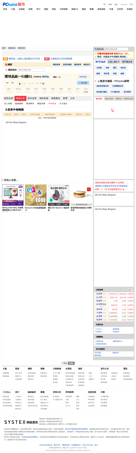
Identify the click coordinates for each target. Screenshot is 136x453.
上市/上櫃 (56, 373)
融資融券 (19, 103)
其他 (77, 403)
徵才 (96, 445)
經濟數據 (104, 406)
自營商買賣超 (7, 406)
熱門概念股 (127, 62)
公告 (72, 98)
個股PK (74, 9)
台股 (67, 400)
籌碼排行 (18, 406)
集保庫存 (30, 103)
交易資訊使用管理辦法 (30, 437)
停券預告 (104, 376)
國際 (77, 396)
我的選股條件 (128, 379)
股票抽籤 (104, 382)
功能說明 (115, 353)
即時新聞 (70, 392)
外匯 (111, 9)
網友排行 (18, 409)
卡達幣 (99, 313)
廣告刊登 (57, 445)
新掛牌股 (104, 373)
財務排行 (18, 403)
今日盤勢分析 (58, 400)
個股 (80, 368)
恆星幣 (99, 319)
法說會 (113, 376)
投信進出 (116, 332)
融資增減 (31, 400)
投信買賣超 (7, 403)
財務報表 (81, 382)
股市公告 (105, 368)
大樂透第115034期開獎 (61, 59)
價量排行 (119, 99)
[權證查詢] (31, 70)
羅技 (116, 4)
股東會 (113, 379)
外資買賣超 (7, 400)
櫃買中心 (18, 376)
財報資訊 (69, 382)
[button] (93, 196)
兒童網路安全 (76, 445)
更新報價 (83, 77)
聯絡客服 (98, 355)
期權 (92, 9)
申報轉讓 (52, 103)
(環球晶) (45, 77)
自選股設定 (70, 379)
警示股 (103, 379)
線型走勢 (8, 98)
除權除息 (114, 373)
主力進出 (63, 103)
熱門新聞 (69, 396)
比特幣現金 (101, 304)
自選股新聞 (70, 385)
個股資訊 (11, 48)
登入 (131, 4)
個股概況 (55, 98)
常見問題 (98, 353)
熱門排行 (91, 403)
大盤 (13, 9)
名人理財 (43, 400)
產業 (67, 403)
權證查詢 (11, 70)
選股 (46, 9)
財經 (77, 406)
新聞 (110, 4)
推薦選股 (126, 376)
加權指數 (6, 373)
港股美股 (101, 9)
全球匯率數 (105, 396)
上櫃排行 (18, 400)
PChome (124, 4)
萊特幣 (99, 309)
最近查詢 (99, 99)
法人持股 (8, 103)
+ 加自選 (83, 83)
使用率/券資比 (33, 406)
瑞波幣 (99, 301)
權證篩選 (77, 65)
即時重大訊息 (129, 99)
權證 (84, 9)
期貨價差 (43, 376)
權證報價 (56, 65)
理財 (77, 409)
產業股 (55, 376)
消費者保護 (66, 445)
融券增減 (31, 403)
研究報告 (56, 396)
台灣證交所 (99, 341)
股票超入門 (44, 403)
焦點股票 (91, 406)
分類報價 (64, 9)
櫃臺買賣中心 (118, 341)
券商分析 (57, 392)
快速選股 (126, 373)
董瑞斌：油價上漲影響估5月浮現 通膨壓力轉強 (25, 59)
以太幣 (99, 297)
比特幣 (120, 9)
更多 (130, 290)
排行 (38, 9)
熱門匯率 (104, 400)
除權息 (130, 9)
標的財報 (44, 98)
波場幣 (99, 316)
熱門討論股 (100, 62)
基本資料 (32, 98)
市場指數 (18, 379)
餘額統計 (31, 396)
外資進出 (98, 332)
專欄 (42, 392)
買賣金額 (6, 396)
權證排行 (86, 65)
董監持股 (41, 103)
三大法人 (98, 329)
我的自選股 (109, 99)
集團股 (55, 379)
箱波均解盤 (44, 396)
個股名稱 (100, 49)
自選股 (22, 9)
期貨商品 (43, 373)
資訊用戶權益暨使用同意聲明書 (76, 429)
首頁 (5, 9)
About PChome (87, 445)
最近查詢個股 (70, 373)
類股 (54, 9)
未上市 (68, 406)
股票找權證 (67, 65)
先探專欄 (43, 409)
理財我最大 (44, 406)
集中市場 (18, 373)
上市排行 (18, 396)
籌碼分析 (20, 98)
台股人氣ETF (114, 62)
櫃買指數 (6, 376)
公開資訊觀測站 (101, 344)
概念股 (55, 382)
